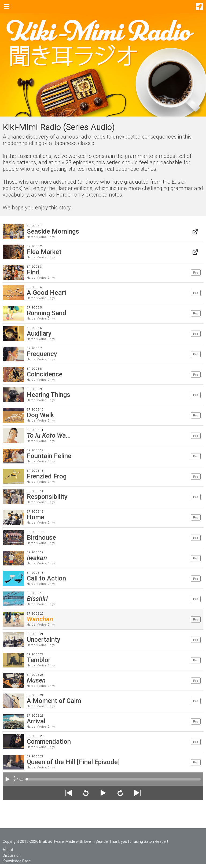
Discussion (12, 855)
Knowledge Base (17, 861)
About (8, 850)
